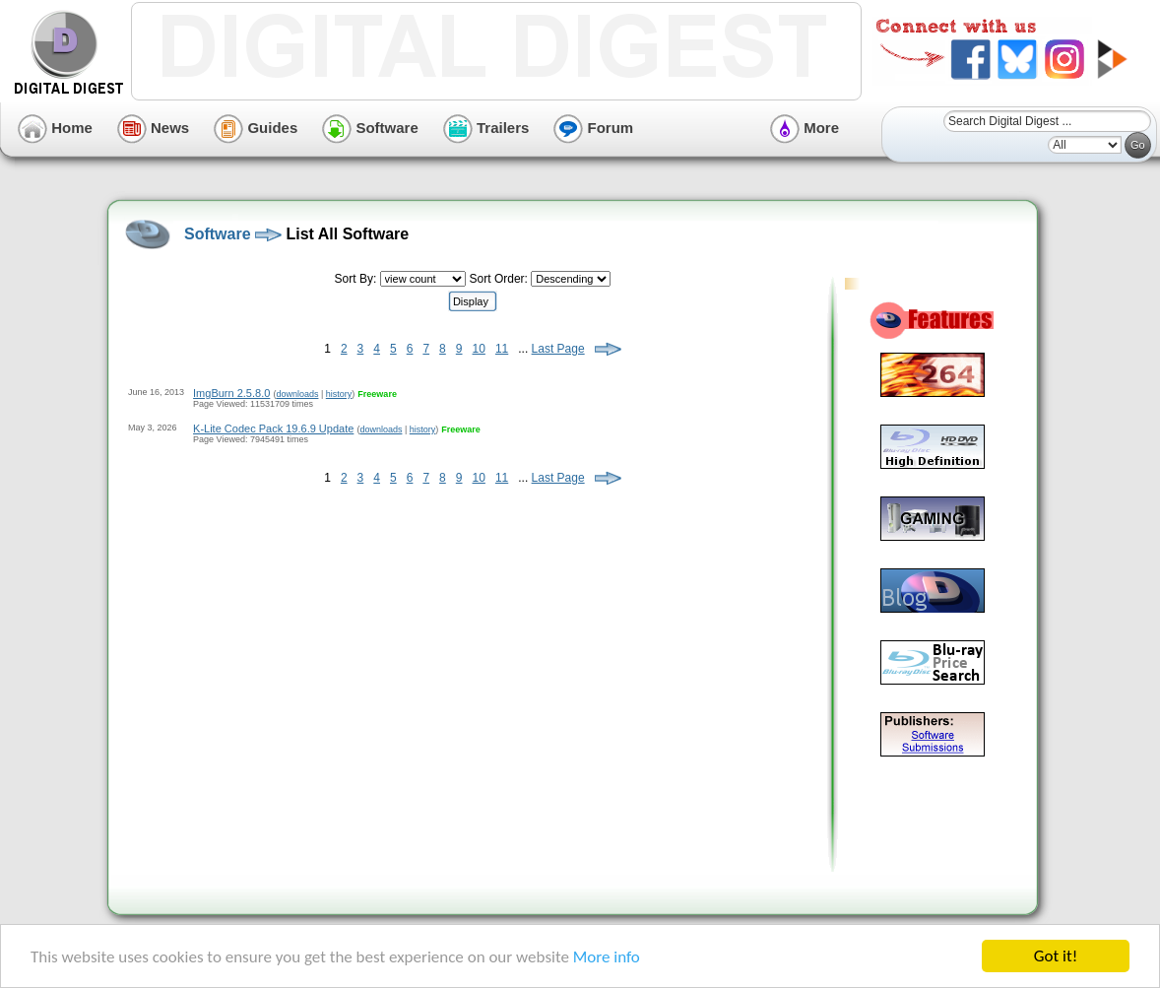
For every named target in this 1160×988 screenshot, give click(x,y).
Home (55, 127)
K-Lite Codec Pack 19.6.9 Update (273, 428)
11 (501, 349)
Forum (593, 127)
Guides (255, 127)
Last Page (558, 349)
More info (606, 957)
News (153, 127)
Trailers (486, 127)
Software (370, 127)
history (339, 394)
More (804, 127)
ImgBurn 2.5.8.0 (231, 393)
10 (479, 349)
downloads (297, 394)
